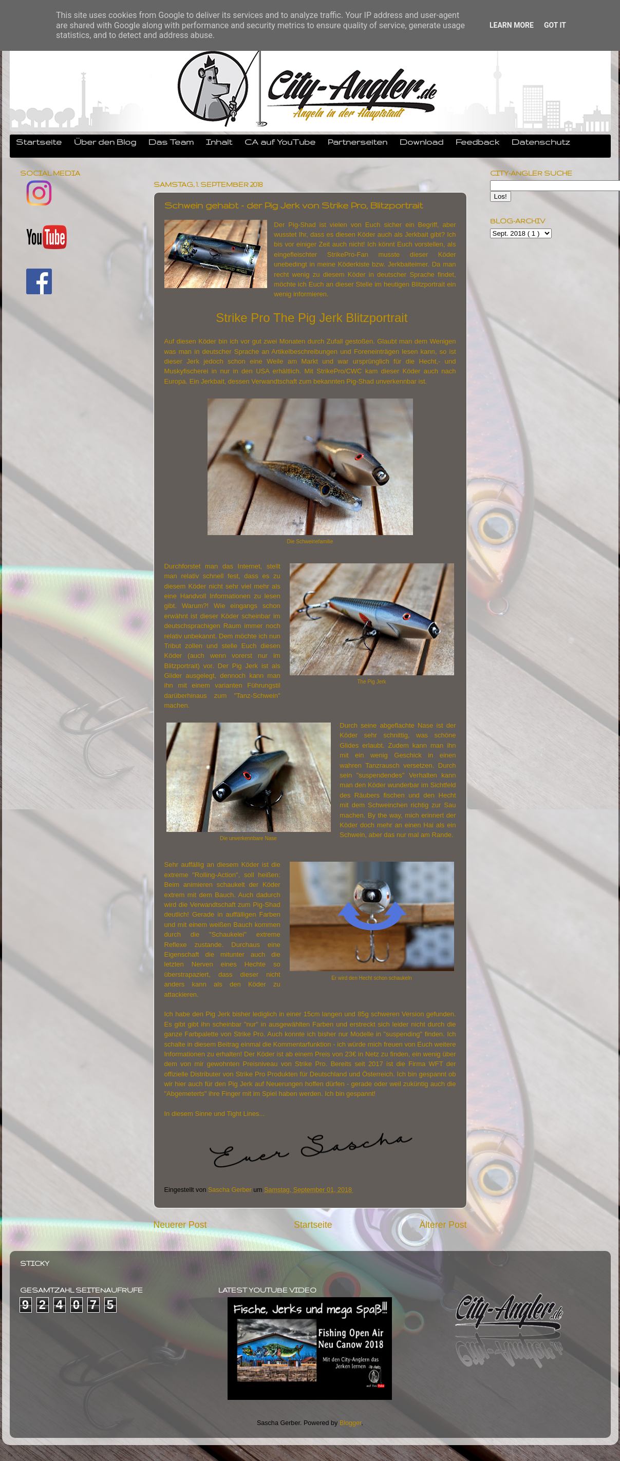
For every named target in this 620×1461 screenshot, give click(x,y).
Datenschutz (541, 141)
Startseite (39, 141)
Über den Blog (105, 141)
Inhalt (219, 141)
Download (421, 141)
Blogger (351, 1423)
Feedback (477, 141)
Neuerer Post (180, 1225)
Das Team (171, 141)
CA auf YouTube (280, 141)
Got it (555, 25)
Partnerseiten (357, 141)
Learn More (512, 25)
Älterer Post (442, 1225)
